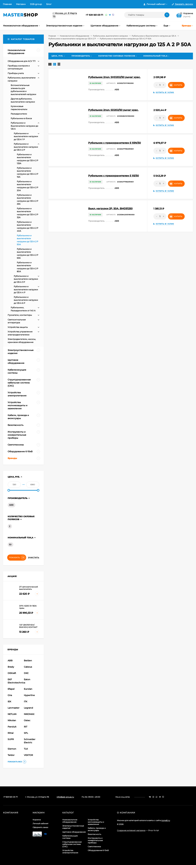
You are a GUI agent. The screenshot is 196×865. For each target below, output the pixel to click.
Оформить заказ (40, 827)
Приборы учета (16, 73)
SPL (26, 733)
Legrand (28, 707)
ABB (11, 505)
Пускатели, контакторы (20, 315)
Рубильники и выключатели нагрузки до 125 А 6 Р (26, 300)
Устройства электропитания (70, 851)
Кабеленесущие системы (70, 837)
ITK (25, 701)
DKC (26, 673)
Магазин (21, 4)
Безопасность (94, 834)
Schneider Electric (29, 741)
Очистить (33, 557)
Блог (49, 4)
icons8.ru (165, 820)
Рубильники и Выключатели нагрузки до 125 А (154, 36)
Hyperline (29, 695)
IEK (9, 701)
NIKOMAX (29, 714)
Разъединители (19, 114)
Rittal (10, 733)
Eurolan (28, 689)
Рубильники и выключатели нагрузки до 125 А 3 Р (26, 279)
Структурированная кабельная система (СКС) (72, 844)
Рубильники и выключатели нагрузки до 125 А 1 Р (26, 136)
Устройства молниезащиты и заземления (96, 821)
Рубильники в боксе (21, 118)
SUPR (11, 739)
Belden (28, 660)
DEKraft (12, 673)
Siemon (12, 748)
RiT (25, 726)
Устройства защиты (18, 327)
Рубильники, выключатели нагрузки (110, 36)
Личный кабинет (40, 823)
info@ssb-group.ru (65, 797)
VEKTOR (28, 755)
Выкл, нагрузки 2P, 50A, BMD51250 (110, 208)
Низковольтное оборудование (74, 36)
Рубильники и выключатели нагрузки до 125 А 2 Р (72, 38)
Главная (7, 4)
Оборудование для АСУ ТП (22, 61)
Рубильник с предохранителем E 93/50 (113, 175)
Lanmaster (13, 707)
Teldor (11, 755)
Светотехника (94, 846)
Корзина (37, 819)
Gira (10, 695)
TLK (26, 748)
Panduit (12, 726)
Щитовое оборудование (74, 832)
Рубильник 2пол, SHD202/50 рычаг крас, (114, 77)
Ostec (27, 720)
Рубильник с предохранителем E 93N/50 (114, 142)
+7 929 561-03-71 (94, 15)
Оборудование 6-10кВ (98, 850)
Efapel (11, 689)
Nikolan (12, 720)
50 (10, 544)
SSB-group (36, 4)
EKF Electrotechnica (15, 681)
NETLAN (12, 714)
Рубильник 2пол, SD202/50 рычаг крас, (113, 110)
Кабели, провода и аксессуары (97, 829)
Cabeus (28, 666)
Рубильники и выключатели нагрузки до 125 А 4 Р (26, 289)
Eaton (27, 679)
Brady (11, 666)
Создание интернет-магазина (131, 830)
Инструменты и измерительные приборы (95, 840)
